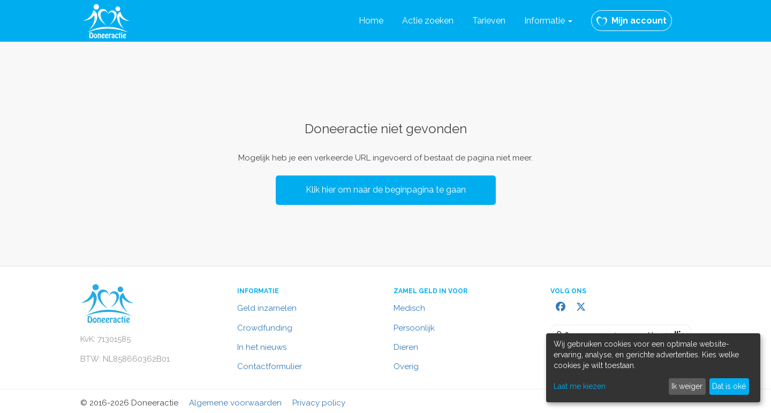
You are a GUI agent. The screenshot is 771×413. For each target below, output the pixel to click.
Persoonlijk (414, 328)
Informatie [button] (548, 21)
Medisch (409, 308)
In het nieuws (261, 347)
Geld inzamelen (267, 308)
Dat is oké (729, 386)
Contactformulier (269, 366)
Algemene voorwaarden (235, 403)
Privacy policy (318, 403)
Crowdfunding (264, 328)
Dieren (406, 347)
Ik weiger (686, 386)
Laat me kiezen (580, 386)
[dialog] (653, 367)
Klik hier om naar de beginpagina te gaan (386, 190)
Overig (406, 366)
